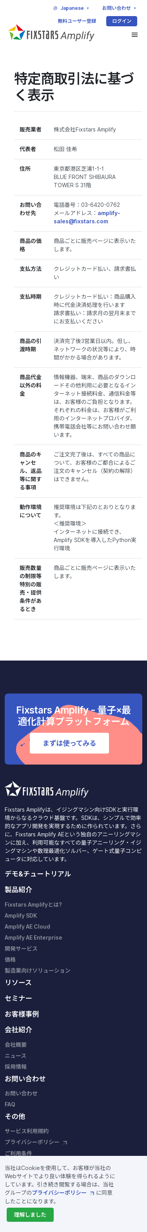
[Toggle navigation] (135, 35)
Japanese (71, 8)
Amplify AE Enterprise (33, 937)
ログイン (121, 21)
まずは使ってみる (69, 743)
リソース (18, 982)
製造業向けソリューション (38, 970)
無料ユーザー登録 (77, 21)
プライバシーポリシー (64, 1193)
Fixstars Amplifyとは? (33, 905)
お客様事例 (22, 1014)
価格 (10, 959)
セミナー (18, 998)
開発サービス (21, 948)
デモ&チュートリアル (38, 874)
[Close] (30, 1215)
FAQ (10, 1104)
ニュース (15, 1056)
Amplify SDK (21, 916)
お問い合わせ (120, 8)
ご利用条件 (18, 1153)
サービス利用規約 (27, 1131)
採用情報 (16, 1067)
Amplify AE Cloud (27, 927)
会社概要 (16, 1045)
